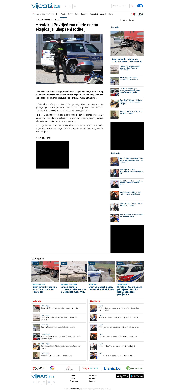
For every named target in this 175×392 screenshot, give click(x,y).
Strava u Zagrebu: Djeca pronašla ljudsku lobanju (129, 78)
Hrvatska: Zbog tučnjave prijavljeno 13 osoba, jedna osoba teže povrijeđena (130, 90)
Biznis (111, 14)
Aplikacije (92, 378)
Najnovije (50, 14)
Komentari (94, 14)
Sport (77, 14)
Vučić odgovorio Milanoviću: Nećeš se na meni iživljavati (130, 193)
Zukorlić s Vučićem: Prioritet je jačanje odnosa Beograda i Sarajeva (131, 102)
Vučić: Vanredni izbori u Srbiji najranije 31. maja (130, 112)
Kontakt (92, 381)
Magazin (103, 14)
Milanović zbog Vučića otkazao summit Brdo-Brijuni (131, 204)
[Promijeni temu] (140, 5)
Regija (63, 14)
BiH (57, 14)
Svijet (70, 14)
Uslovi (72, 378)
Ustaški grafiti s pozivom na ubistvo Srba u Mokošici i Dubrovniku (130, 68)
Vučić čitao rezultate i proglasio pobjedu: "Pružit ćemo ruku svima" (131, 182)
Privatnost (74, 381)
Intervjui (84, 14)
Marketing (93, 375)
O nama (73, 375)
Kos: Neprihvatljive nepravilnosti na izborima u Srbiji (132, 215)
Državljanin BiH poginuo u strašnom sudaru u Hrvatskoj (126, 60)
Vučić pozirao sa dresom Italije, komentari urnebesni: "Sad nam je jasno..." (131, 160)
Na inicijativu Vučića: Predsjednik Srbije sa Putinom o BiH (131, 171)
